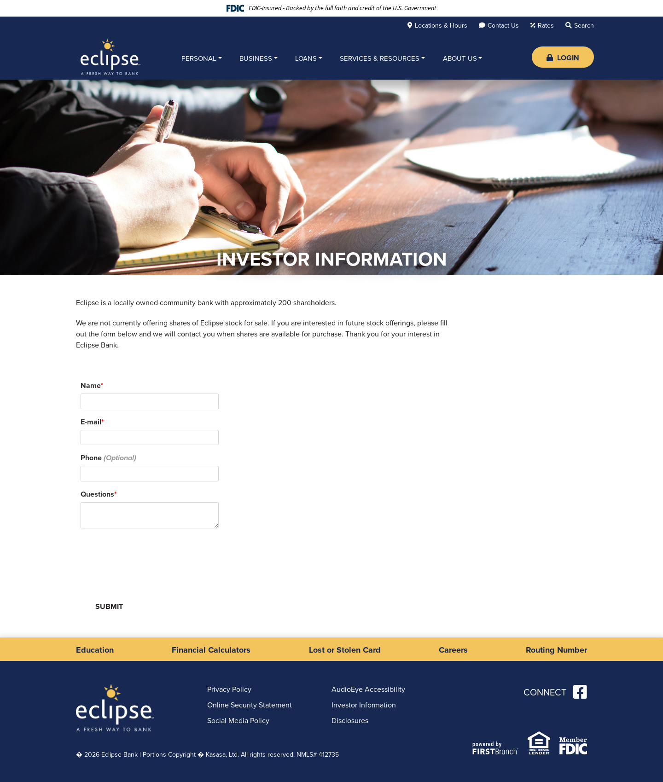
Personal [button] (198, 58)
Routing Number (556, 650)
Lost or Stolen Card (345, 650)
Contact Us (503, 25)
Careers (453, 650)
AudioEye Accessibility (368, 689)
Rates (546, 25)
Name (91, 385)
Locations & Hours (441, 25)
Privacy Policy (229, 689)
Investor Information (364, 705)
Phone (91, 457)
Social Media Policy (238, 720)
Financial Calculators (211, 650)
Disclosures (350, 720)
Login (563, 57)
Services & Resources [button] (379, 58)
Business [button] (255, 58)
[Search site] (579, 25)
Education (95, 650)
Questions (97, 494)
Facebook (580, 692)
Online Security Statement (249, 705)
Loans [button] (306, 58)
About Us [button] (460, 58)
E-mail (91, 422)
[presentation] (151, 557)
